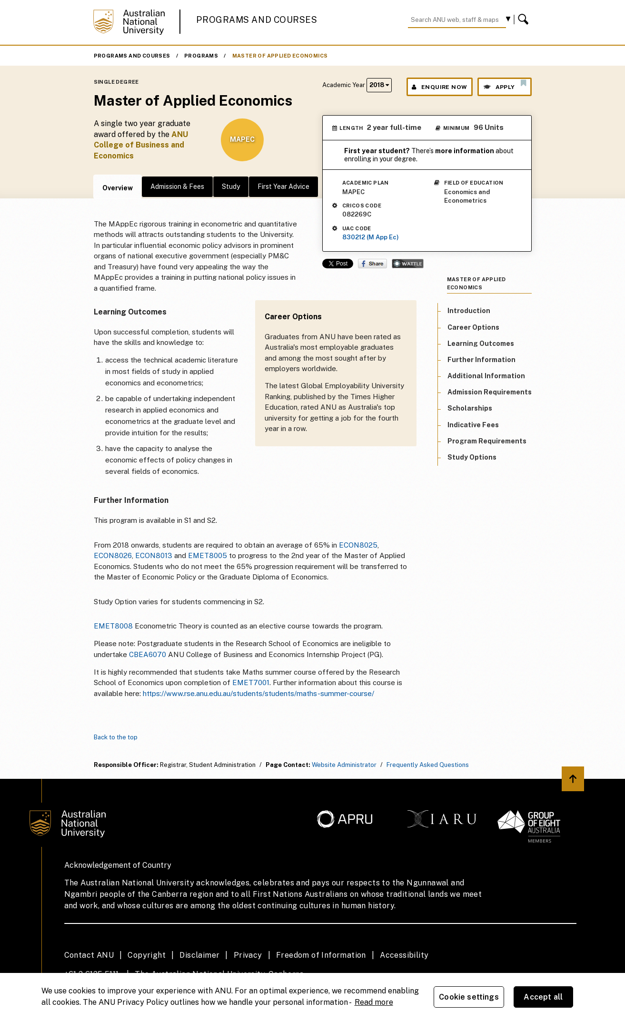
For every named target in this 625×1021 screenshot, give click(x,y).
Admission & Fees (177, 186)
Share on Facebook (372, 263)
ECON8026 (113, 555)
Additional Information (486, 376)
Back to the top (116, 737)
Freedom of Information (321, 955)
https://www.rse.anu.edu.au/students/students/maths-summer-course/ (258, 693)
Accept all (543, 996)
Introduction (468, 310)
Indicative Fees (473, 425)
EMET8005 (207, 555)
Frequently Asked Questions (428, 764)
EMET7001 (250, 682)
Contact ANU (89, 955)
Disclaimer (199, 955)
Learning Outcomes (480, 343)
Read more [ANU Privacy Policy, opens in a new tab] (374, 1002)
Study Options (471, 457)
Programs (201, 56)
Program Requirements (486, 441)
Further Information (481, 359)
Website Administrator (344, 764)
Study (231, 186)
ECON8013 (153, 555)
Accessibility (404, 955)
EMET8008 (113, 626)
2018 (379, 84)
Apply (504, 84)
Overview (117, 188)
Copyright (147, 955)
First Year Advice (283, 186)
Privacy (248, 955)
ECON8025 (358, 545)
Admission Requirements (489, 392)
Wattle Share (408, 263)
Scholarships (469, 408)
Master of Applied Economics (280, 56)
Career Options (473, 327)
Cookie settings (468, 996)
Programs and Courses (256, 20)
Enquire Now (439, 87)
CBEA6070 (147, 654)
